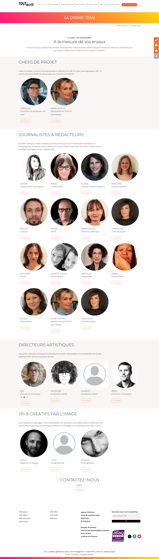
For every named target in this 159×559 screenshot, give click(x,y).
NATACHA (116, 184)
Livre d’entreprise (129, 4)
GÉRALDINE (117, 229)
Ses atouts (25, 121)
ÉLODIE (24, 319)
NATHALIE (86, 274)
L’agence (125, 26)
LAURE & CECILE (59, 274)
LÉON (23, 460)
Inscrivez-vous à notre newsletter (125, 512)
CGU (45, 552)
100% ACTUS (115, 4)
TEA (22, 391)
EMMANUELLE (88, 229)
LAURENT (85, 391)
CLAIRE (84, 184)
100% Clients (54, 515)
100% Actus (53, 518)
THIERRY (85, 460)
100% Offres (54, 512)
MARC (114, 391)
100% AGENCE (42, 4)
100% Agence (23, 512)
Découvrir (79, 489)
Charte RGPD (90, 552)
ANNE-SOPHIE (58, 108)
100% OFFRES (93, 4)
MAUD (54, 184)
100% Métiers (23, 515)
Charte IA (99, 552)
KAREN (23, 184)
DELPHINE (56, 391)
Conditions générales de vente (58, 552)
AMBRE (115, 274)
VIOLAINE (25, 274)
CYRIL (54, 460)
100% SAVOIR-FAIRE (67, 4)
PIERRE (54, 229)
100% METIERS (54, 4)
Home (118, 26)
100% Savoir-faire (24, 518)
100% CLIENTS (104, 4)
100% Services (23, 522)
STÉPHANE (25, 108)
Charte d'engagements (76, 552)
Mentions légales (109, 552)
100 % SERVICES (81, 4)
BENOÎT (24, 229)
